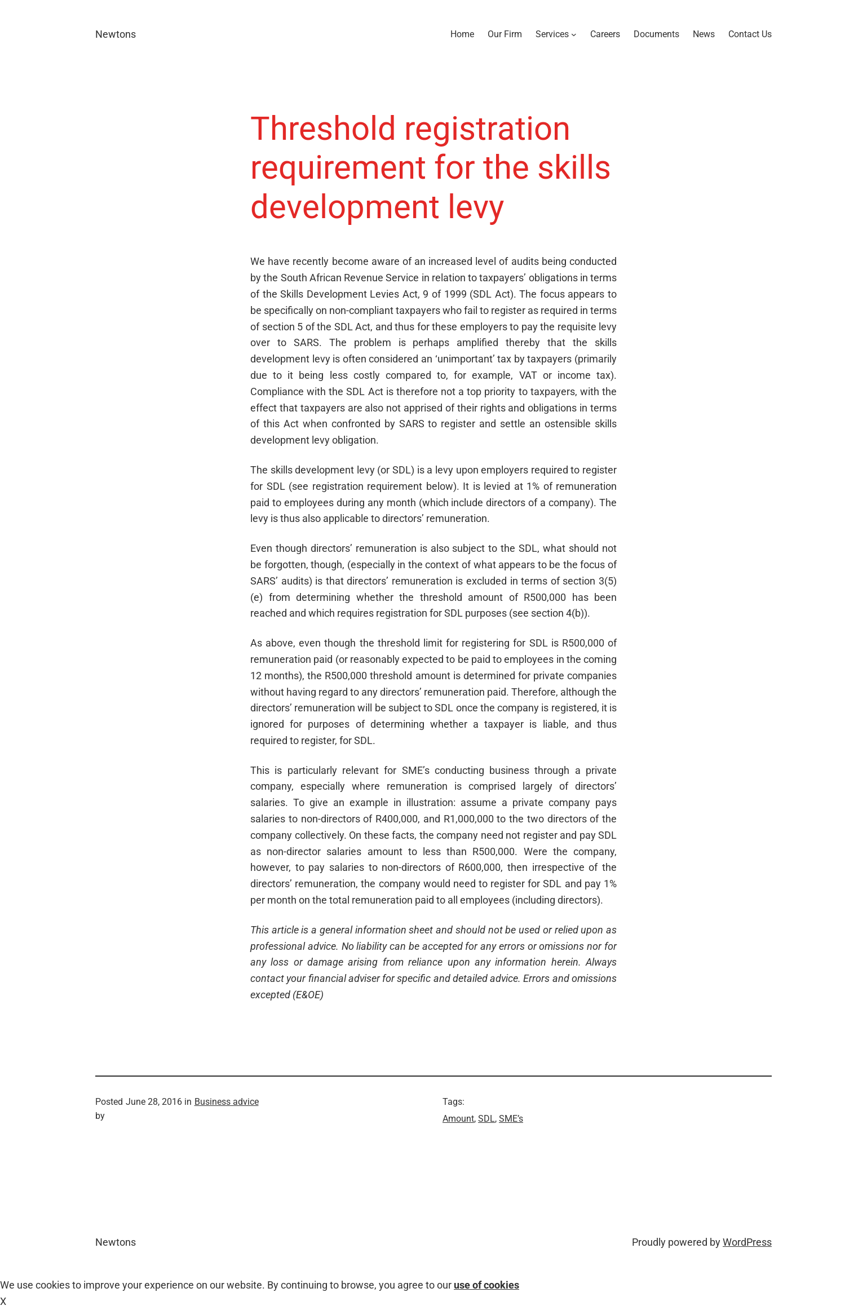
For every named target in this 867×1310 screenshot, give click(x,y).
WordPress (747, 1242)
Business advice (226, 1101)
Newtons (115, 34)
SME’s (511, 1118)
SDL (486, 1118)
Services (552, 34)
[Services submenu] (574, 34)
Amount (458, 1118)
